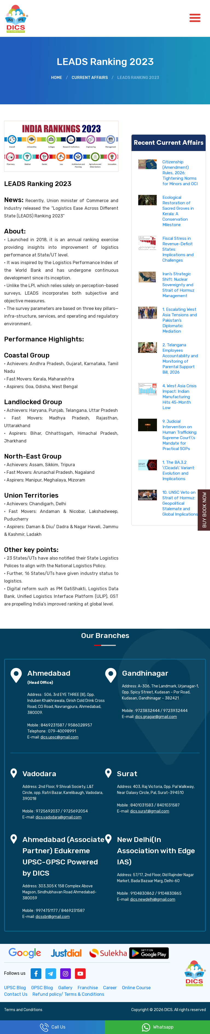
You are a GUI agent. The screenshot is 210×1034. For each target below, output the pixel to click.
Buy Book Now (205, 510)
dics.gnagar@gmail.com (156, 716)
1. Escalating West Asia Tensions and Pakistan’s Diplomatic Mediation (179, 320)
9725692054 (75, 811)
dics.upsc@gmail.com (59, 737)
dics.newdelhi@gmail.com (152, 899)
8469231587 (52, 725)
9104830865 (170, 893)
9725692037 (48, 811)
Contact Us (15, 994)
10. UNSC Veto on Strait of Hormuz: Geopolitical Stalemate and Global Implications (180, 503)
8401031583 (141, 805)
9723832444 (147, 710)
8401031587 (168, 805)
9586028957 (80, 725)
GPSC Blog (42, 987)
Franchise (88, 987)
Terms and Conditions (23, 1010)
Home (56, 77)
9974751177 (47, 910)
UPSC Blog (15, 987)
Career (110, 987)
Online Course (136, 987)
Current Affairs (90, 77)
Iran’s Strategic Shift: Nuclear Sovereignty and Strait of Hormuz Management (178, 284)
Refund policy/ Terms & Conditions (68, 994)
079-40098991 (62, 731)
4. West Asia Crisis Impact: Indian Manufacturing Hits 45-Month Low (179, 396)
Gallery (65, 987)
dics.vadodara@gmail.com (58, 817)
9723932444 (175, 710)
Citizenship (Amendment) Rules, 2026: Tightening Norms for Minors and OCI (180, 172)
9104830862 (142, 893)
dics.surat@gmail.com (149, 811)
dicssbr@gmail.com (53, 916)
